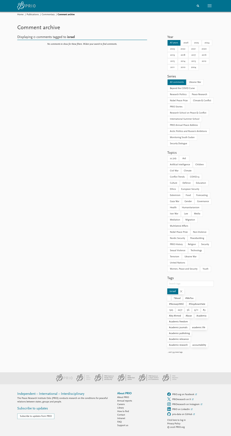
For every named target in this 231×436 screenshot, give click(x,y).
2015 (172, 61)
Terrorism (174, 257)
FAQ (119, 422)
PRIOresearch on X (179, 399)
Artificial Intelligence (180, 164)
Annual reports (124, 401)
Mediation (175, 220)
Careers (121, 404)
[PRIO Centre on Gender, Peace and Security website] (103, 381)
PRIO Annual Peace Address (184, 125)
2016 (204, 55)
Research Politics (178, 94)
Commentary (48, 14)
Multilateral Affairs (179, 226)
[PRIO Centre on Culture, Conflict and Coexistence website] (147, 381)
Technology (196, 250)
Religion (192, 244)
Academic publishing (179, 333)
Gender (188, 201)
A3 (204, 310)
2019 (172, 55)
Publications (33, 14)
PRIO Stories (176, 107)
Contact (121, 415)
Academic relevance (179, 339)
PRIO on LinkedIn (178, 409)
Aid (184, 158)
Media (197, 214)
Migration (190, 220)
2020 (204, 49)
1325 (171, 310)
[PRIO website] (63, 381)
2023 (172, 49)
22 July (173, 158)
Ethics (173, 189)
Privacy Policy (173, 424)
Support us (122, 425)
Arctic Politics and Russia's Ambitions (188, 131)
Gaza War (174, 201)
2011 (172, 67)
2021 (193, 49)
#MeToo (189, 298)
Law (186, 214)
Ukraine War (195, 82)
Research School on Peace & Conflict (188, 113)
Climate (188, 171)
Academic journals (178, 327)
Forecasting (202, 195)
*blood (177, 298)
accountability (199, 345)
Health (173, 207)
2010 (183, 67)
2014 (183, 61)
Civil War (174, 171)
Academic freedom (178, 322)
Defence (186, 183)
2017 (193, 55)
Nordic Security (177, 238)
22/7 (180, 310)
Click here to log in (176, 420)
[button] (210, 6)
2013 (193, 61)
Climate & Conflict (202, 101)
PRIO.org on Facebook (181, 394)
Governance (203, 201)
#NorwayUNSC (176, 304)
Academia (201, 316)
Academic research (178, 345)
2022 (183, 49)
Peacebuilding (197, 238)
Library (120, 408)
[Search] (198, 6)
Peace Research (199, 94)
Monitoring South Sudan (182, 137)
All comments (177, 82)
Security (205, 244)
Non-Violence (199, 232)
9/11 (196, 310)
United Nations (177, 263)
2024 (207, 43)
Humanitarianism (190, 207)
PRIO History (176, 244)
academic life (198, 327)
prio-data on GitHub (180, 414)
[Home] (26, 6)
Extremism (175, 195)
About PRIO (123, 397)
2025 (196, 43)
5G (188, 310)
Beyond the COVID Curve (182, 88)
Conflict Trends (177, 177)
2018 (183, 55)
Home (20, 14)
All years (174, 43)
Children (199, 164)
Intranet (121, 418)
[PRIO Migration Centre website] (168, 381)
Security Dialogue (178, 143)
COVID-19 (194, 177)
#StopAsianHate (197, 304)
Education (201, 183)
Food (188, 195)
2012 (204, 61)
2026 (185, 43)
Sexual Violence (177, 250)
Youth (205, 269)
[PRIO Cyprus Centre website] (82, 381)
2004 (193, 67)
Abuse (189, 316)
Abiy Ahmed (175, 316)
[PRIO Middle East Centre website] (125, 381)
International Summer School (184, 119)
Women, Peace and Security (183, 269)
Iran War (174, 214)
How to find (123, 411)
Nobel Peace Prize (179, 101)
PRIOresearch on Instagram (183, 404)
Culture (173, 183)
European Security (190, 189)
